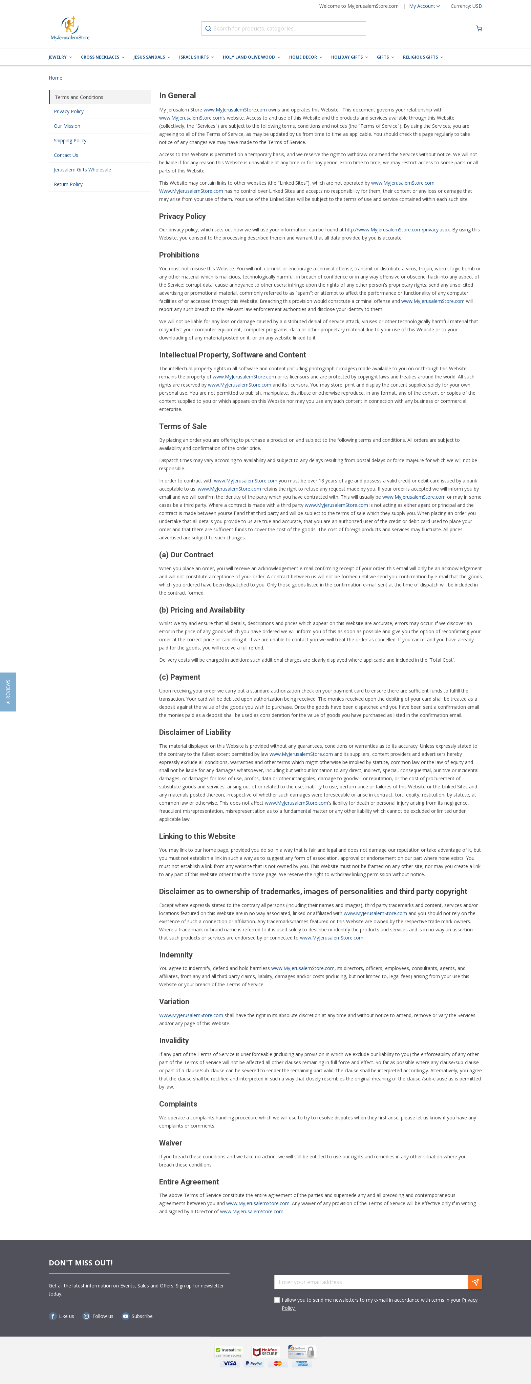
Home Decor (303, 57)
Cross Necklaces (100, 57)
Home (55, 78)
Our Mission (67, 126)
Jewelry (58, 57)
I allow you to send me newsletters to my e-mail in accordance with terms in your (379, 1304)
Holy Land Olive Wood (249, 57)
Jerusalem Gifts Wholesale (82, 169)
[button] (420, 6)
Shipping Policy (70, 140)
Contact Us (66, 155)
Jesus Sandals (149, 57)
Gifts (383, 57)
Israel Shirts (194, 57)
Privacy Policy (69, 111)
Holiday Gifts (347, 57)
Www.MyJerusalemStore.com (191, 1015)
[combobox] (283, 28)
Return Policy (68, 184)
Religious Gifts (420, 57)
